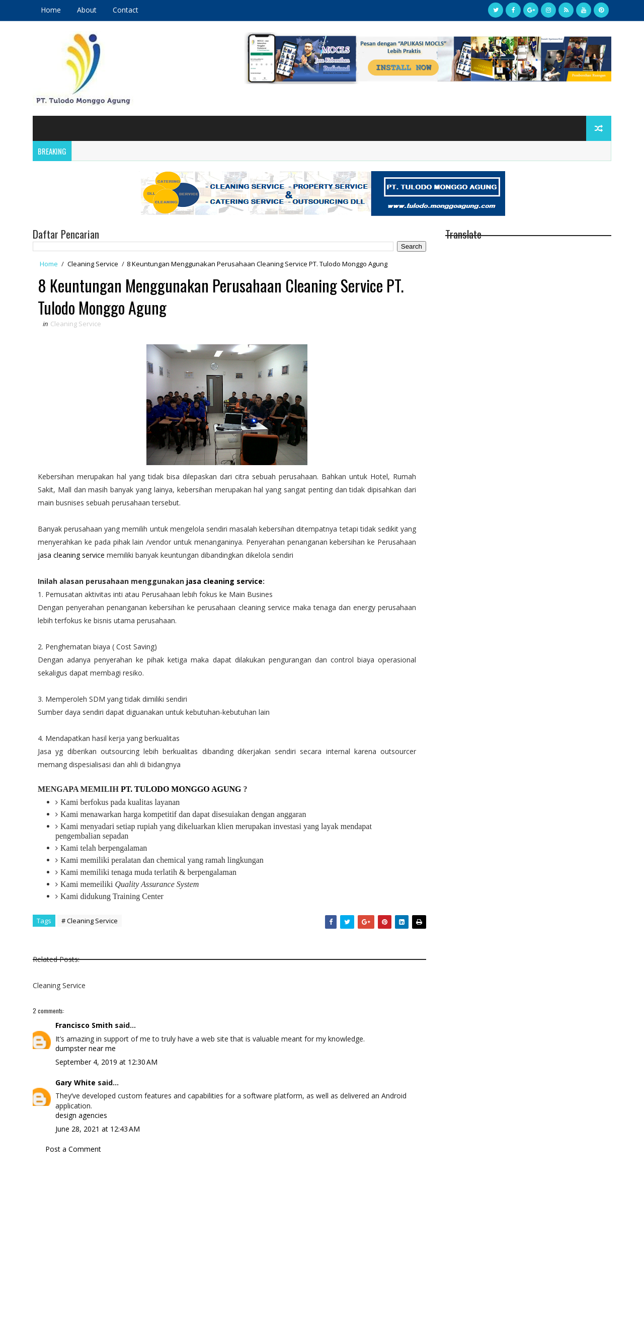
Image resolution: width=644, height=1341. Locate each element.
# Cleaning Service (89, 920)
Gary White (75, 1082)
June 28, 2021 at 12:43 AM (97, 1129)
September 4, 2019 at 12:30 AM (106, 1062)
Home (51, 10)
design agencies (81, 1115)
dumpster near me (85, 1048)
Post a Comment (73, 1149)
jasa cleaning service (71, 555)
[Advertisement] (229, 1250)
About (87, 10)
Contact (125, 10)
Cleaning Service (92, 263)
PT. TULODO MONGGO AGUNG (181, 789)
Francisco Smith (84, 1025)
